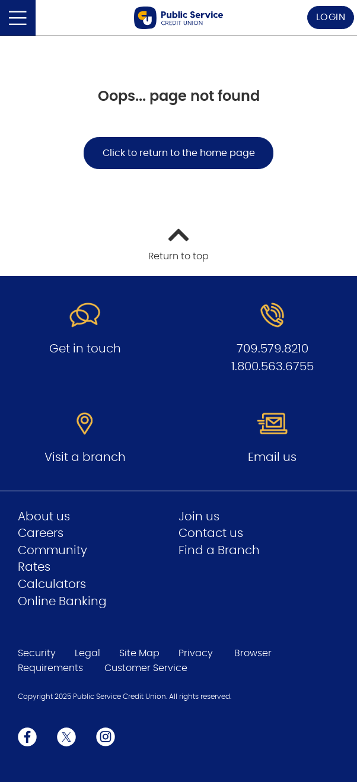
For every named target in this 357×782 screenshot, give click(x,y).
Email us (272, 457)
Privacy (196, 653)
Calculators (52, 584)
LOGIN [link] (331, 17)
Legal (87, 653)
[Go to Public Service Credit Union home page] (178, 18)
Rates (34, 567)
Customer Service (145, 668)
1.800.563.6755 (272, 367)
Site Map (139, 653)
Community (52, 551)
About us (44, 517)
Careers (40, 533)
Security (37, 653)
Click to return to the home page (179, 153)
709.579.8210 (272, 349)
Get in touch (85, 349)
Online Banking (62, 602)
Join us (199, 517)
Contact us (211, 533)
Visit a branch (85, 457)
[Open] (18, 18)
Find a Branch (219, 551)
